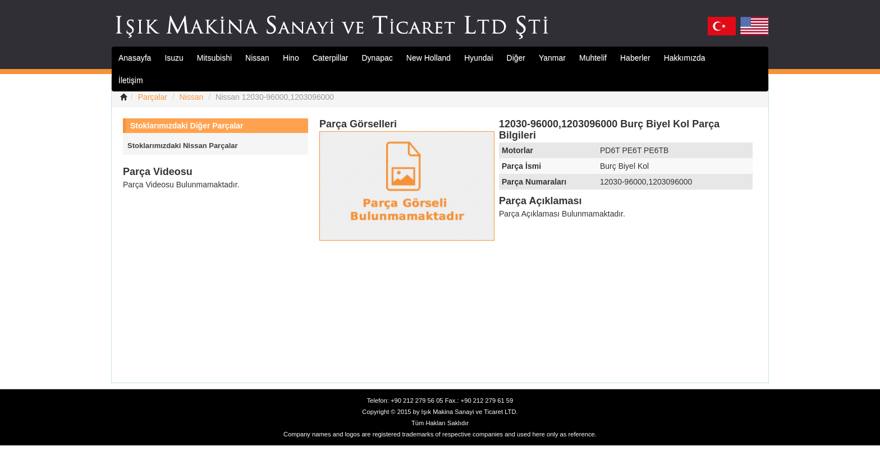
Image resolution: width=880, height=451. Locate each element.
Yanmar (552, 57)
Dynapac (377, 57)
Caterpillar (331, 57)
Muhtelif (593, 57)
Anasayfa (134, 57)
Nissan (257, 57)
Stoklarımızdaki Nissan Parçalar (182, 145)
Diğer (516, 57)
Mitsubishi (214, 57)
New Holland (428, 57)
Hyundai (478, 57)
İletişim (130, 80)
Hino (291, 57)
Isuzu (173, 57)
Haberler (635, 57)
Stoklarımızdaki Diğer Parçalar (187, 125)
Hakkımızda (684, 57)
